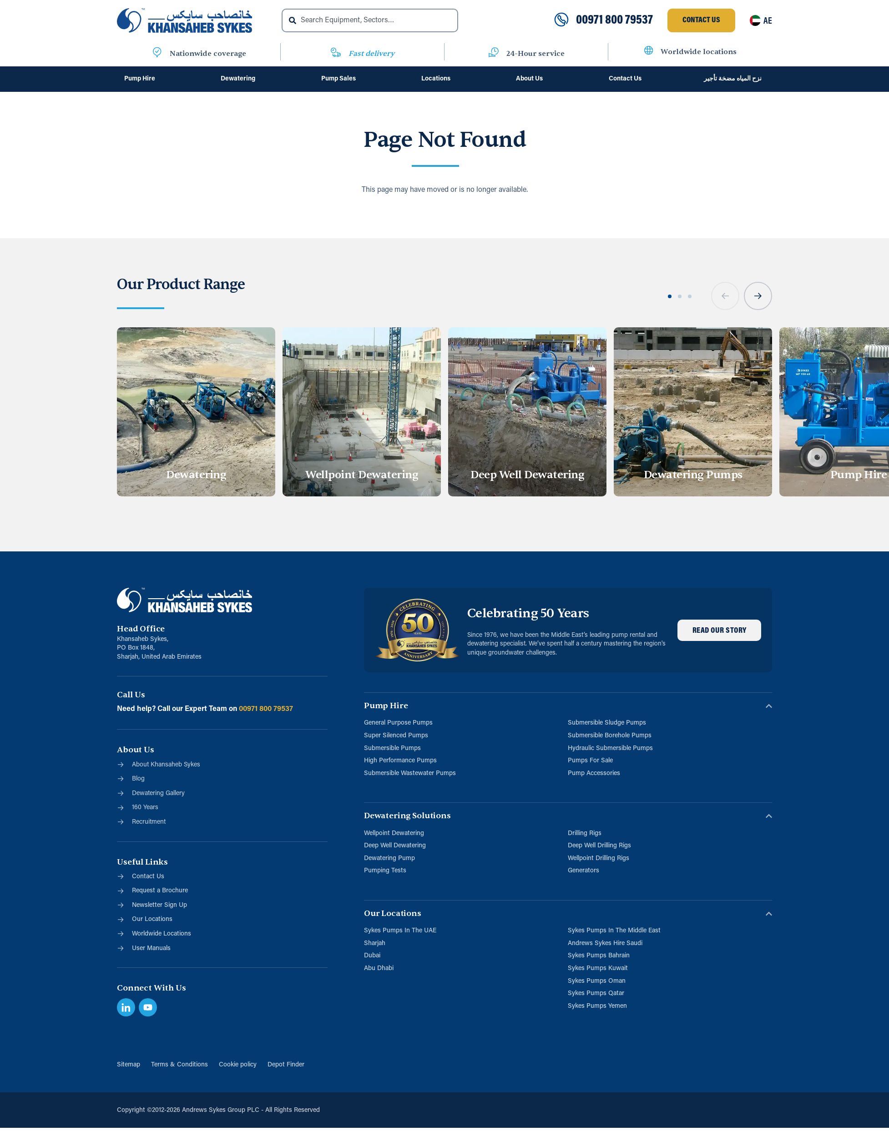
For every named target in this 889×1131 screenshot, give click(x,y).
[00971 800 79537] (561, 20)
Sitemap (128, 1064)
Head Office (141, 629)
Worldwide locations (699, 51)
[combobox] (370, 20)
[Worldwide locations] (648, 52)
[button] (725, 296)
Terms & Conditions (179, 1064)
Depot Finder (286, 1064)
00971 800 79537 (614, 20)
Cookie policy (238, 1064)
